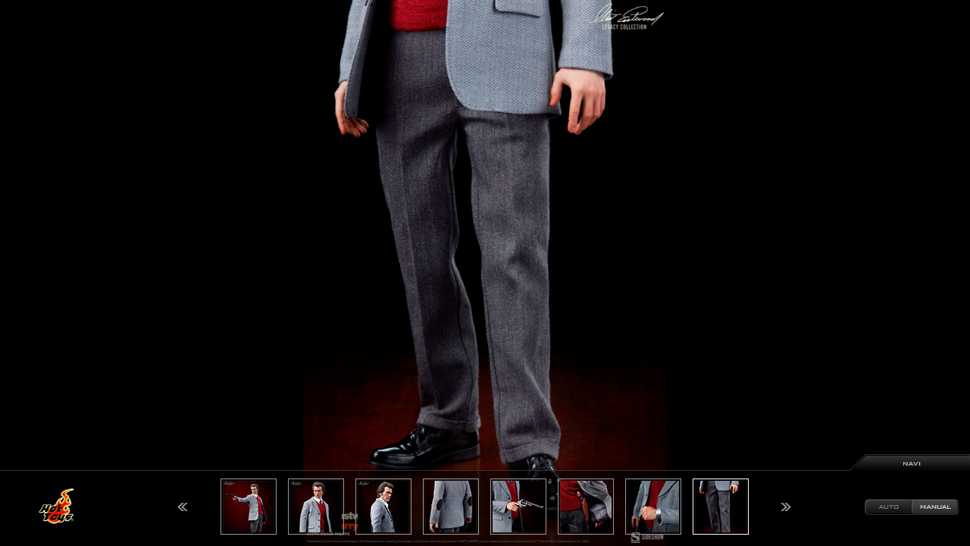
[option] (485, 273)
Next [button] (786, 507)
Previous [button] (182, 507)
